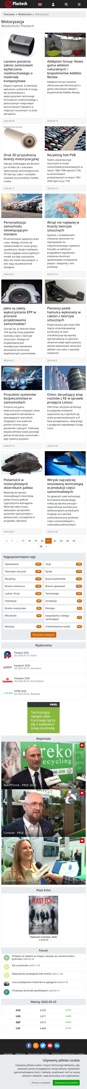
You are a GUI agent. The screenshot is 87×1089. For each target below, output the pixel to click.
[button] (53, 4)
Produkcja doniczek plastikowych (35, 990)
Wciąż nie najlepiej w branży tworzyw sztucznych (63, 226)
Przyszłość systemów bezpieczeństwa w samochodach (20, 398)
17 (23, 540)
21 (48, 540)
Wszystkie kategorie (44, 634)
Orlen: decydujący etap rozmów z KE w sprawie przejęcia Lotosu (65, 398)
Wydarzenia (43, 645)
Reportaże (43, 739)
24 (67, 540)
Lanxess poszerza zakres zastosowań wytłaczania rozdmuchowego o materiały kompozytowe (18, 71)
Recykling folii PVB (61, 155)
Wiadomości (25, 14)
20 (42, 540)
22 (54, 540)
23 (61, 540)
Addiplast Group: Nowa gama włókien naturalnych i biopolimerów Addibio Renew (65, 69)
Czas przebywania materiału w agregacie (40, 982)
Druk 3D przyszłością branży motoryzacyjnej (21, 157)
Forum (43, 950)
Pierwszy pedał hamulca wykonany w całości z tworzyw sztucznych (64, 314)
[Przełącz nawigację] (79, 4)
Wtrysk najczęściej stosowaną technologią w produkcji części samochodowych (65, 486)
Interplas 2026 (22, 678)
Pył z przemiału (26, 965)
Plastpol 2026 (21, 652)
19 (35, 540)
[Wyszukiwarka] (66, 4)
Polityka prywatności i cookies (68, 1053)
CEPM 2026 (20, 691)
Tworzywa (9, 14)
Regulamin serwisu (38, 1053)
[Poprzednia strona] (6, 541)
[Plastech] (16, 4)
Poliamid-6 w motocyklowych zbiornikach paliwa (18, 484)
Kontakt (8, 1053)
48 (41, 546)
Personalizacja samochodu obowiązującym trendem (16, 228)
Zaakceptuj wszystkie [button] (66, 1082)
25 (74, 540)
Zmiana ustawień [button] (40, 1082)
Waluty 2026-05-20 (43, 1002)
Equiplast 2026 (22, 665)
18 (29, 540)
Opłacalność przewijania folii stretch (37, 973)
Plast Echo (43, 890)
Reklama (20, 1053)
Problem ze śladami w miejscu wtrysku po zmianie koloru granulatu (43, 957)
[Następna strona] (46, 546)
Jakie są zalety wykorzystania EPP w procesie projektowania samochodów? (20, 316)
